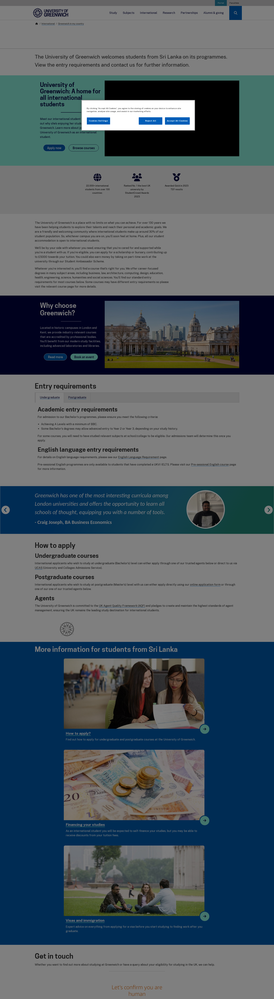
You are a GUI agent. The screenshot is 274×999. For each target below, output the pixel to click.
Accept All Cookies (177, 121)
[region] (138, 115)
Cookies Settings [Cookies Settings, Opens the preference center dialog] (98, 121)
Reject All (150, 121)
